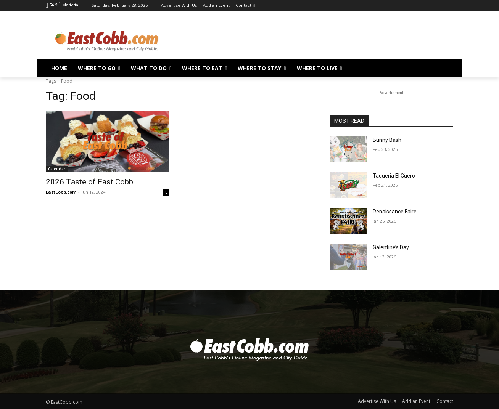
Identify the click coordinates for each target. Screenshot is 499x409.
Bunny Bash (387, 140)
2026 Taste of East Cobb (89, 181)
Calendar (56, 169)
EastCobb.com (61, 192)
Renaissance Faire (395, 212)
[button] (444, 68)
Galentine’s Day (391, 247)
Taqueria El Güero (394, 176)
